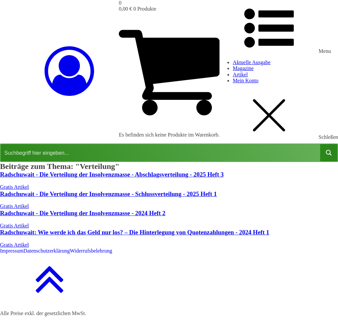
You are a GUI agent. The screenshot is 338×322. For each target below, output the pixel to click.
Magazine (243, 68)
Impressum (11, 251)
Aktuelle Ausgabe (251, 62)
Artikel (240, 74)
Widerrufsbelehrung (91, 251)
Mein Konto (245, 80)
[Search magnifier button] (328, 152)
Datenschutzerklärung (46, 251)
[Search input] (160, 153)
